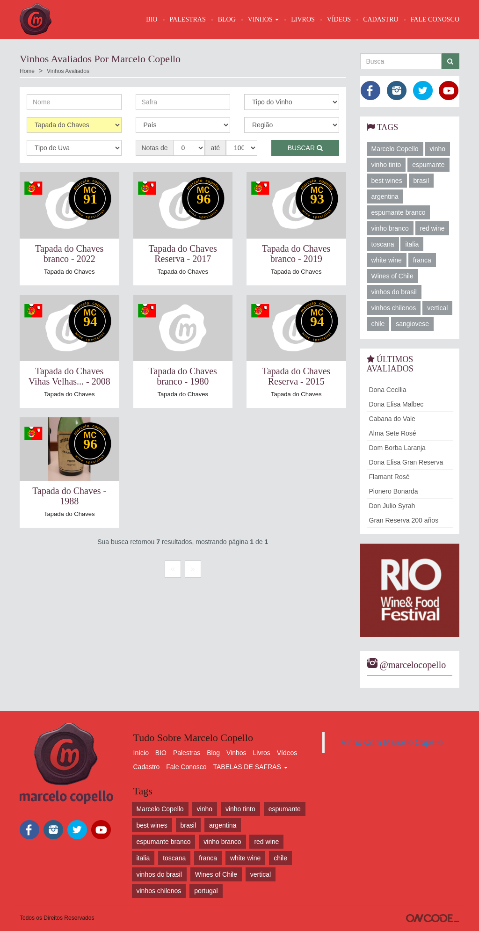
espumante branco (398, 212)
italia (412, 244)
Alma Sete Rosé (392, 433)
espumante (428, 164)
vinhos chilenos (393, 308)
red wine (432, 228)
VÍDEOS (339, 19)
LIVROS (303, 19)
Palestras (187, 19)
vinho (437, 149)
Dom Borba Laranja (397, 447)
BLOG (227, 19)
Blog (213, 752)
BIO (151, 19)
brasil (421, 180)
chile (378, 323)
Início (141, 752)
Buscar (305, 148)
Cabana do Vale (392, 418)
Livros (261, 752)
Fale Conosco (186, 767)
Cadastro (146, 767)
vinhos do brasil (394, 292)
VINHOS (263, 19)
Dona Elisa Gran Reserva (406, 462)
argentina (385, 196)
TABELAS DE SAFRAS (250, 767)
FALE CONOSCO (435, 19)
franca (422, 260)
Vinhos (236, 752)
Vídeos (287, 752)
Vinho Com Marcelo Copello (392, 742)
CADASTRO (380, 19)
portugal (206, 891)
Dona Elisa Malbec (396, 404)
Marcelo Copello (395, 149)
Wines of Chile (392, 276)
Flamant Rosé (389, 476)
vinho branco (390, 228)
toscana (382, 244)
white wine (386, 260)
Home (27, 71)
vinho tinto (386, 164)
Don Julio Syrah (392, 505)
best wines (386, 180)
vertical (437, 308)
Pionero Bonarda (393, 491)
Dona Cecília (387, 389)
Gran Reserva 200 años (404, 520)
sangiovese (412, 323)
